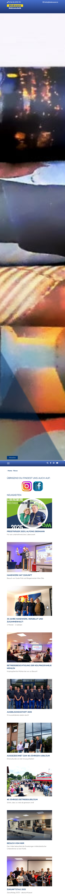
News (15, 471)
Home (10, 471)
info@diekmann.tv (50, 2)
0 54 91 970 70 (14, 2)
